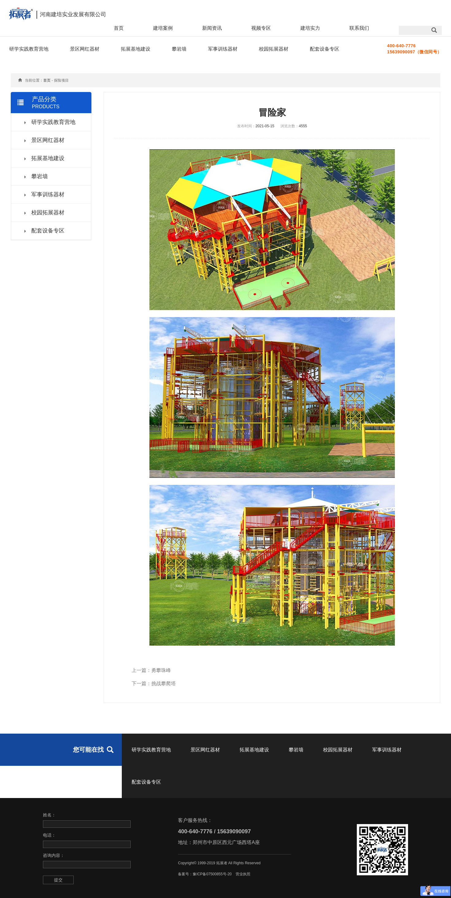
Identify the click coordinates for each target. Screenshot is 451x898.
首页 (119, 28)
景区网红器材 (84, 49)
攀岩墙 (179, 49)
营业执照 (243, 874)
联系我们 (359, 28)
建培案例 (163, 28)
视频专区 (261, 28)
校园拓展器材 (273, 49)
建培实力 (310, 28)
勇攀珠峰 (161, 670)
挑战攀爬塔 (163, 683)
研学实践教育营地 (28, 49)
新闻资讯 (212, 28)
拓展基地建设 (135, 49)
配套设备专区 (324, 49)
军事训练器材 (222, 49)
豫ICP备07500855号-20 (212, 874)
